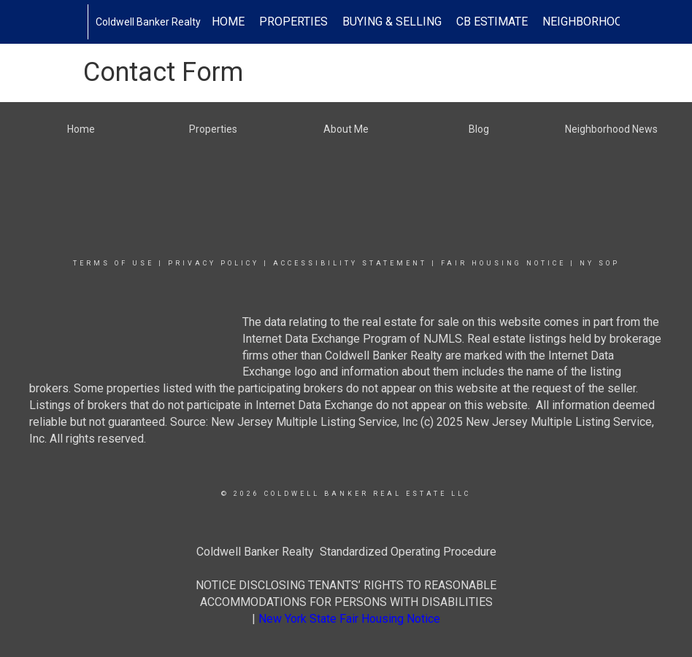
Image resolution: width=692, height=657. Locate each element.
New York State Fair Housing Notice (349, 619)
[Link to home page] (80, 22)
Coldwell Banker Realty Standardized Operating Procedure (346, 552)
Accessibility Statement (350, 263)
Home (228, 21)
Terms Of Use (113, 263)
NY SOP (600, 263)
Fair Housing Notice (503, 263)
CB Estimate (492, 21)
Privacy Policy (213, 263)
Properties (293, 21)
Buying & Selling (392, 21)
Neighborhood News (604, 21)
